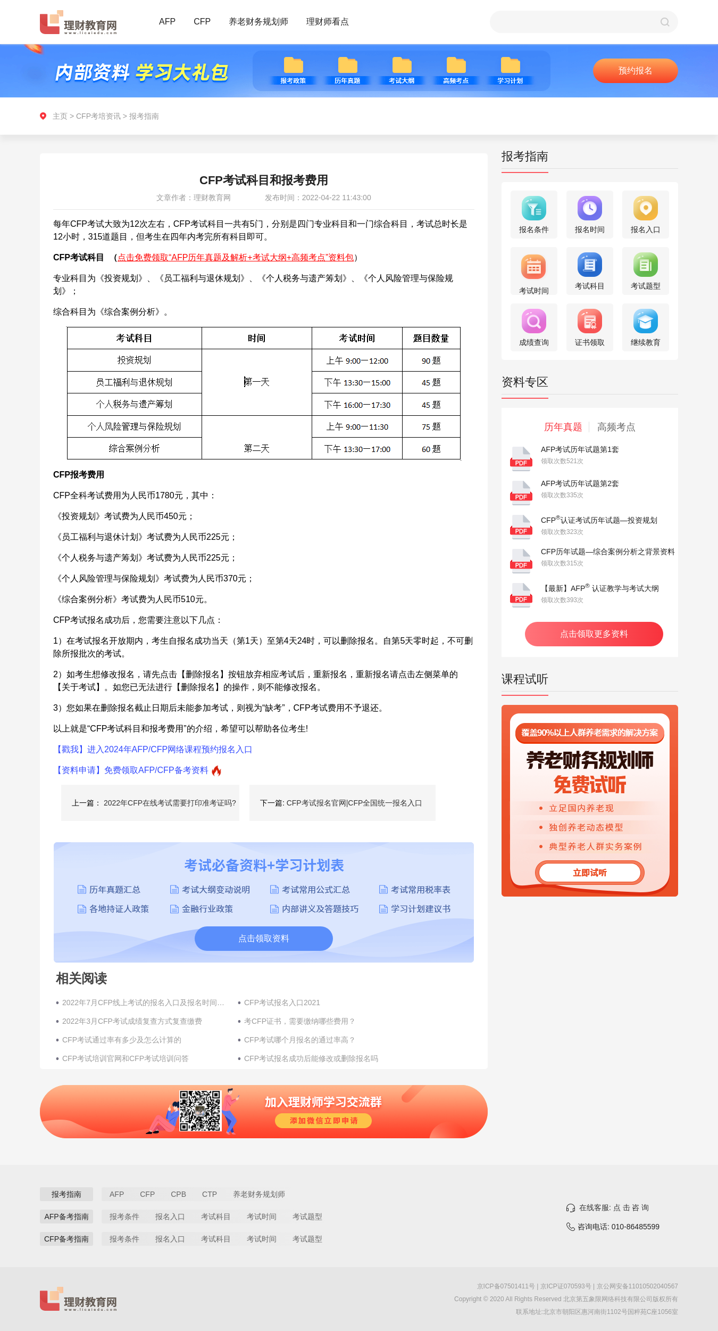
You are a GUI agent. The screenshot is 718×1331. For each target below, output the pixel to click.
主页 (60, 116)
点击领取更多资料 (594, 633)
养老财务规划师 (258, 21)
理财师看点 (327, 21)
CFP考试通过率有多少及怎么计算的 (121, 1040)
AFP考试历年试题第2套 (580, 483)
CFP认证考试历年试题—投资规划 (599, 520)
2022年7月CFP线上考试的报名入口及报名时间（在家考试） (144, 1002)
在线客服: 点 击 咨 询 (614, 1207)
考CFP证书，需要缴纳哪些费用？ (300, 1021)
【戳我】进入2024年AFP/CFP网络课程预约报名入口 (153, 749)
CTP (209, 1194)
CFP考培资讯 (98, 116)
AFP (167, 21)
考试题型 (307, 1216)
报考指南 (144, 116)
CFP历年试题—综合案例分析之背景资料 (608, 551)
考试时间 (262, 1216)
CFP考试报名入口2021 (282, 1002)
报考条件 (124, 1216)
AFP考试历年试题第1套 (580, 449)
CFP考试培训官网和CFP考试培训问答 (125, 1058)
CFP (202, 21)
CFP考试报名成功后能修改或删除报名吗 (311, 1058)
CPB (178, 1194)
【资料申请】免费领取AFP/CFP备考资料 (130, 770)
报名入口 (170, 1216)
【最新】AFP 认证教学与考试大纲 (600, 588)
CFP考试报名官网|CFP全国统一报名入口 (355, 803)
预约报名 (636, 70)
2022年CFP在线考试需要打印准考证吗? (170, 803)
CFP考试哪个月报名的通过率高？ (300, 1040)
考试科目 (216, 1216)
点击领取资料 (263, 938)
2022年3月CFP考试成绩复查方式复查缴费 (132, 1021)
